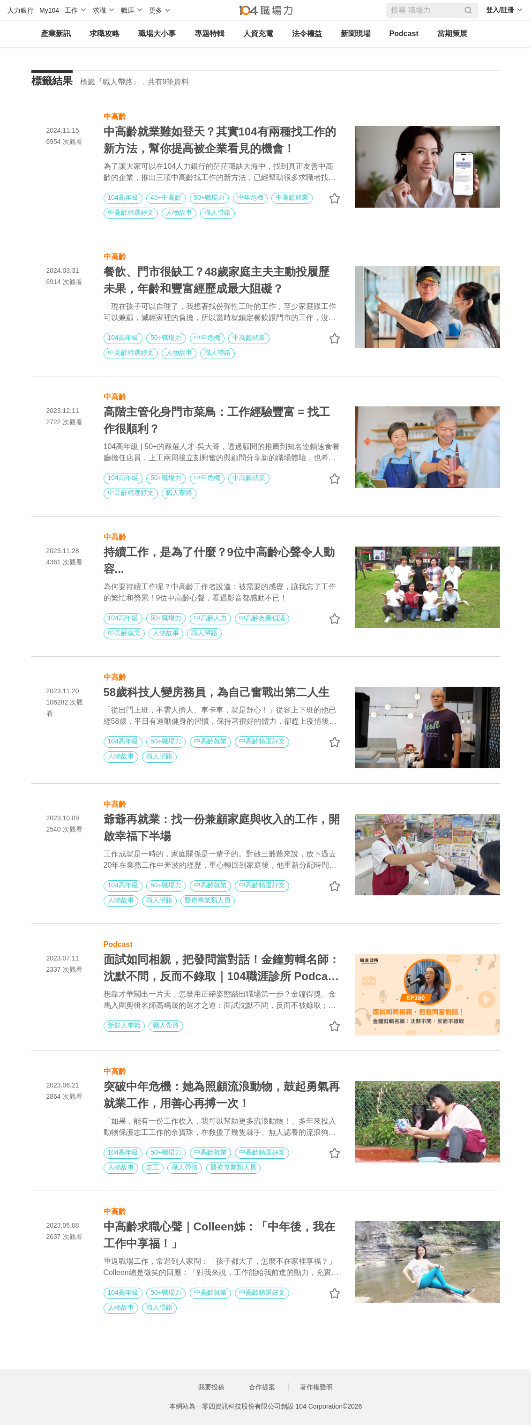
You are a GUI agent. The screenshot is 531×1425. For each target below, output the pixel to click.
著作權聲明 (316, 1387)
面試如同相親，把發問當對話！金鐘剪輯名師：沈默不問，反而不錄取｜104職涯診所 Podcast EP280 (222, 969)
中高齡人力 (210, 618)
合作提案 (262, 1387)
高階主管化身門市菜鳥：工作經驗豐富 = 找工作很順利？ (217, 420)
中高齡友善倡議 (262, 618)
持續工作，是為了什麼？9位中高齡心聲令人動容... (219, 560)
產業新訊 (56, 34)
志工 (152, 1167)
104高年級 (123, 197)
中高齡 (115, 115)
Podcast (404, 34)
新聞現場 (356, 34)
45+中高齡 (165, 197)
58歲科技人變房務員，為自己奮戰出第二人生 (217, 692)
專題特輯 (209, 34)
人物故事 (179, 212)
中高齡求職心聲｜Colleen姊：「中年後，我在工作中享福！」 (220, 1235)
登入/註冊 (500, 10)
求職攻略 (105, 34)
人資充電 (258, 34)
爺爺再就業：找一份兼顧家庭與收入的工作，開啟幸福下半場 (222, 827)
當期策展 (452, 34)
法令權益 (307, 34)
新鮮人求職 (124, 1025)
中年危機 (250, 197)
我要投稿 (211, 1387)
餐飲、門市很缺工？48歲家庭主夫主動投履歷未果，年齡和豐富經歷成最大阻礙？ (217, 280)
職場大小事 (157, 34)
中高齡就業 (292, 197)
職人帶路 (217, 212)
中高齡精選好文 (131, 212)
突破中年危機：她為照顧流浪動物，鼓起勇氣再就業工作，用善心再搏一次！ (222, 1095)
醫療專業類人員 (208, 900)
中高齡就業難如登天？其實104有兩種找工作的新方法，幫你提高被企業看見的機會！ (220, 140)
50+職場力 (209, 197)
